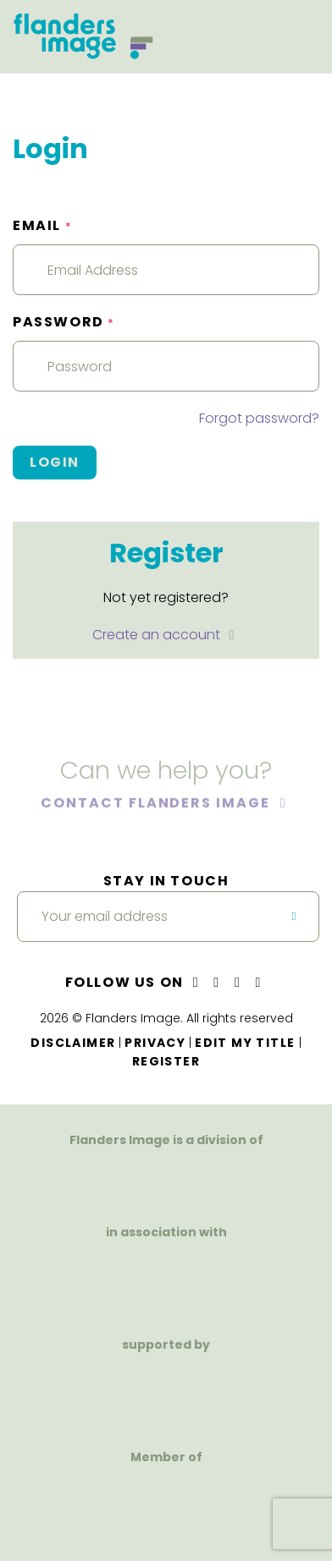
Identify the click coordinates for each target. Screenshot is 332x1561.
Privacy (155, 1042)
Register (166, 1061)
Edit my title (245, 1042)
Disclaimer (72, 1042)
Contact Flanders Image (157, 804)
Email (42, 225)
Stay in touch (166, 880)
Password (64, 321)
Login (55, 462)
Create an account (158, 634)
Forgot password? (259, 418)
